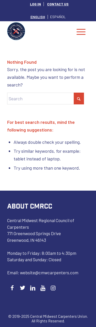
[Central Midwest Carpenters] (39, 31)
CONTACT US (58, 4)
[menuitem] (35, 4)
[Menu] (81, 31)
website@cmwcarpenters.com (49, 272)
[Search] (45, 98)
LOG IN (35, 4)
